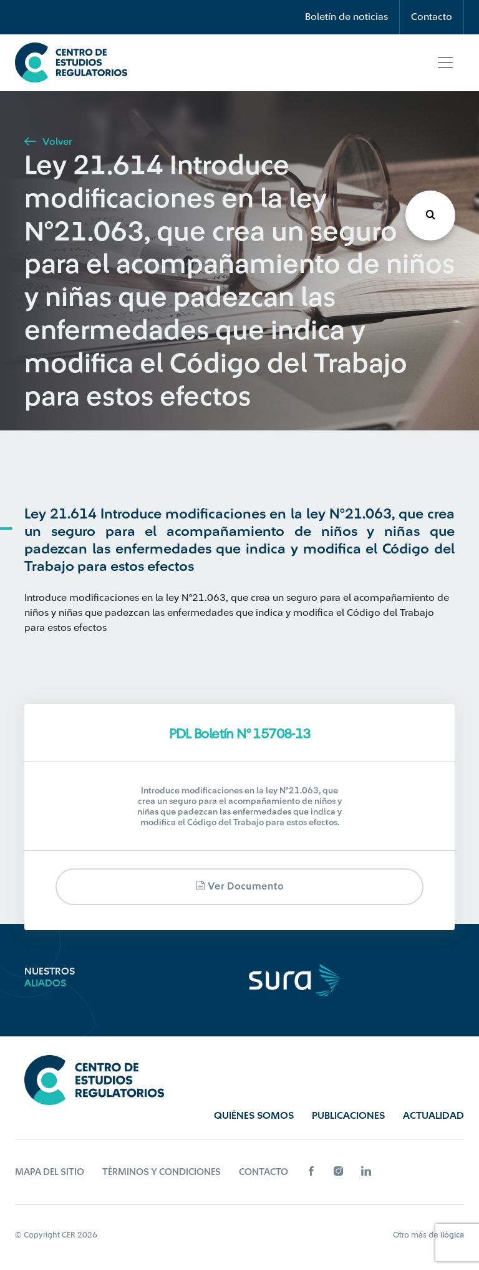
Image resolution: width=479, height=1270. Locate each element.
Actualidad (433, 1116)
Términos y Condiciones (161, 1172)
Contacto (431, 17)
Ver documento (240, 886)
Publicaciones (348, 1116)
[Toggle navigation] (445, 62)
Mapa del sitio (49, 1172)
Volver (48, 142)
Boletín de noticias (346, 17)
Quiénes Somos (254, 1116)
